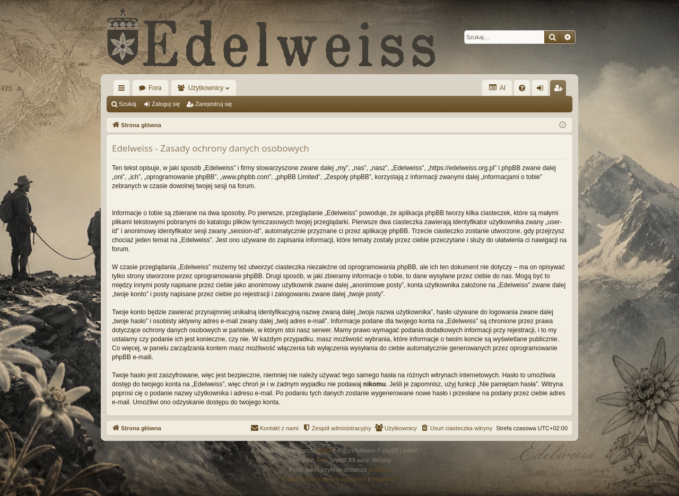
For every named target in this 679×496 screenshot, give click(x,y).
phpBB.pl (379, 470)
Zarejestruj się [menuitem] (560, 90)
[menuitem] (522, 88)
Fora (155, 88)
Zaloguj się (166, 104)
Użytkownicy (206, 88)
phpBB (325, 451)
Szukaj (127, 104)
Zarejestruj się (213, 104)
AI (497, 88)
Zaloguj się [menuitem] (542, 90)
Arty (321, 460)
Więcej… (123, 90)
